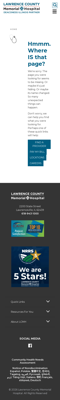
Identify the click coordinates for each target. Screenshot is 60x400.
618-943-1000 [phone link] (30, 213)
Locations (37, 157)
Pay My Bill (37, 151)
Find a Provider (39, 144)
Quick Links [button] (18, 301)
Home (13, 29)
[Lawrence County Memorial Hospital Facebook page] (30, 346)
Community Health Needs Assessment (28, 361)
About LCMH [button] (18, 321)
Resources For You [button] (22, 311)
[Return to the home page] (22, 8)
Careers (36, 163)
